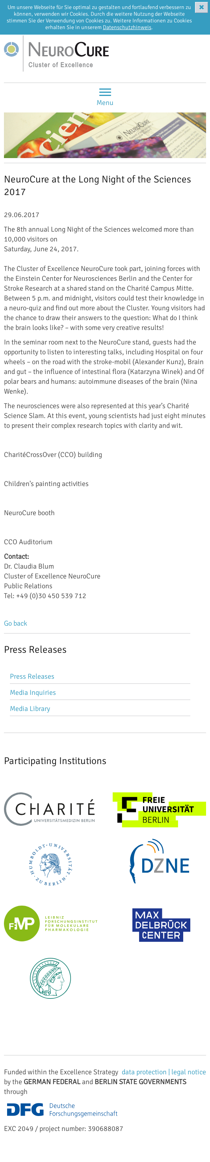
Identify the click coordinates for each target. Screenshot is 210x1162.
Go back (15, 623)
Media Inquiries (33, 692)
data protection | (146, 1072)
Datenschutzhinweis (127, 27)
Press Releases (32, 676)
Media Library (30, 708)
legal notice (188, 1072)
